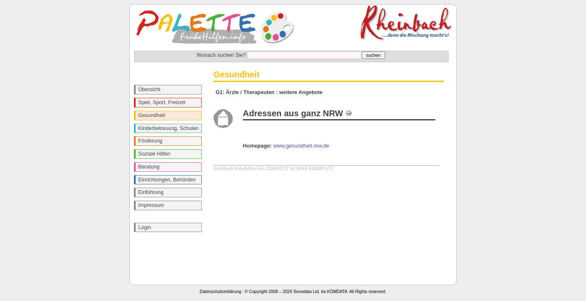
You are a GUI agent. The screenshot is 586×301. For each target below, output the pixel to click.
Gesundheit (151, 115)
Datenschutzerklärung (220, 291)
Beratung (148, 167)
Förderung (150, 141)
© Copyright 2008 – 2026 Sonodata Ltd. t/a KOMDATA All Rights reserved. (315, 291)
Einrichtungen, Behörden (166, 180)
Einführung (150, 192)
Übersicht (149, 89)
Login (144, 227)
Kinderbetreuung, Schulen (168, 128)
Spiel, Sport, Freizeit (161, 102)
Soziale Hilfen (154, 154)
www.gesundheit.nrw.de (301, 146)
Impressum (151, 205)
